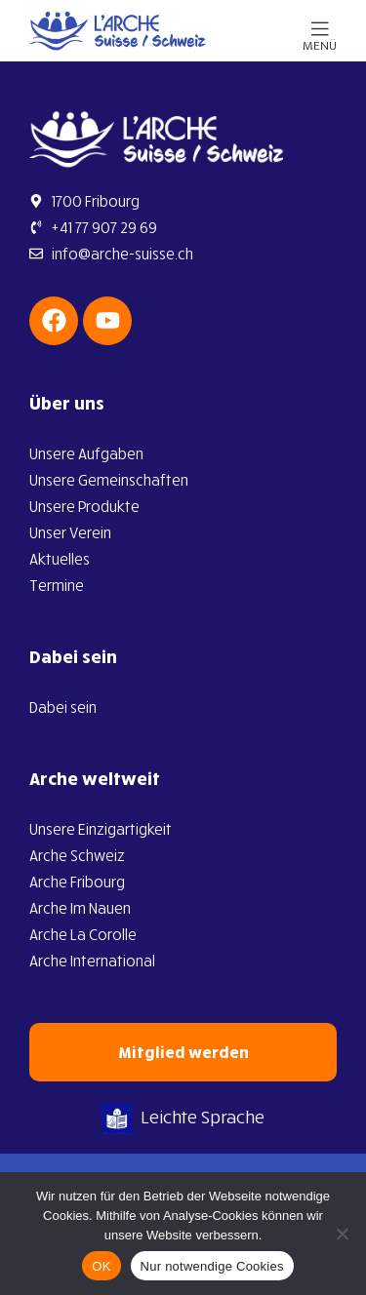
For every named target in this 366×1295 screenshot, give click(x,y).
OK (101, 1266)
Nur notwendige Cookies (212, 1266)
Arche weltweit (94, 778)
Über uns (66, 402)
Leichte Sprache (183, 1116)
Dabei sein (73, 656)
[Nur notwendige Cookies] (341, 1233)
